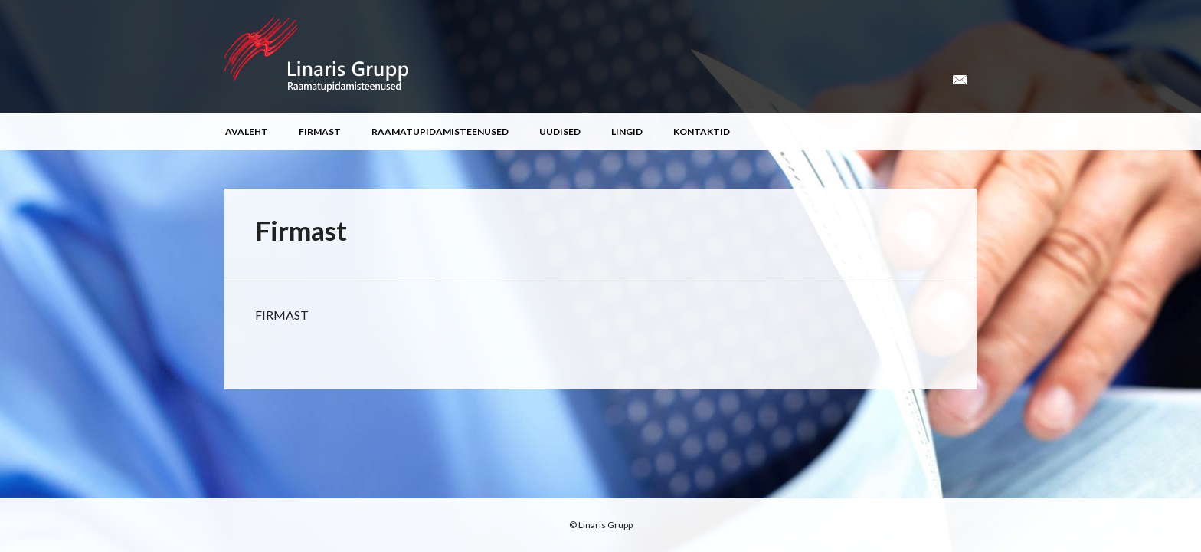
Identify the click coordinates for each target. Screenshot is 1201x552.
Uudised (560, 131)
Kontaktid (701, 131)
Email (959, 80)
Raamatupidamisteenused (440, 131)
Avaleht (246, 131)
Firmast (320, 131)
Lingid (627, 131)
